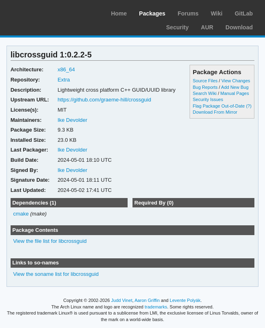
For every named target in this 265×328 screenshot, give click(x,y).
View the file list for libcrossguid (49, 241)
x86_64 (66, 69)
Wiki (217, 13)
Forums (188, 13)
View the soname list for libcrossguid (56, 274)
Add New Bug (234, 87)
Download (239, 27)
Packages (152, 13)
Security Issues (208, 99)
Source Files (205, 80)
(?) (248, 105)
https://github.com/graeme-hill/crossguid (104, 100)
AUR (207, 27)
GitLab (244, 13)
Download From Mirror (215, 112)
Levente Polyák (185, 300)
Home (119, 13)
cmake (21, 214)
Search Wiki (205, 93)
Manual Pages (234, 93)
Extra (63, 80)
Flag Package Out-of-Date (219, 105)
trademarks (156, 306)
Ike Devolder (72, 120)
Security (177, 27)
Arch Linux (45, 12)
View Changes (235, 80)
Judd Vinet (121, 300)
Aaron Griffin (147, 300)
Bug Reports (205, 87)
